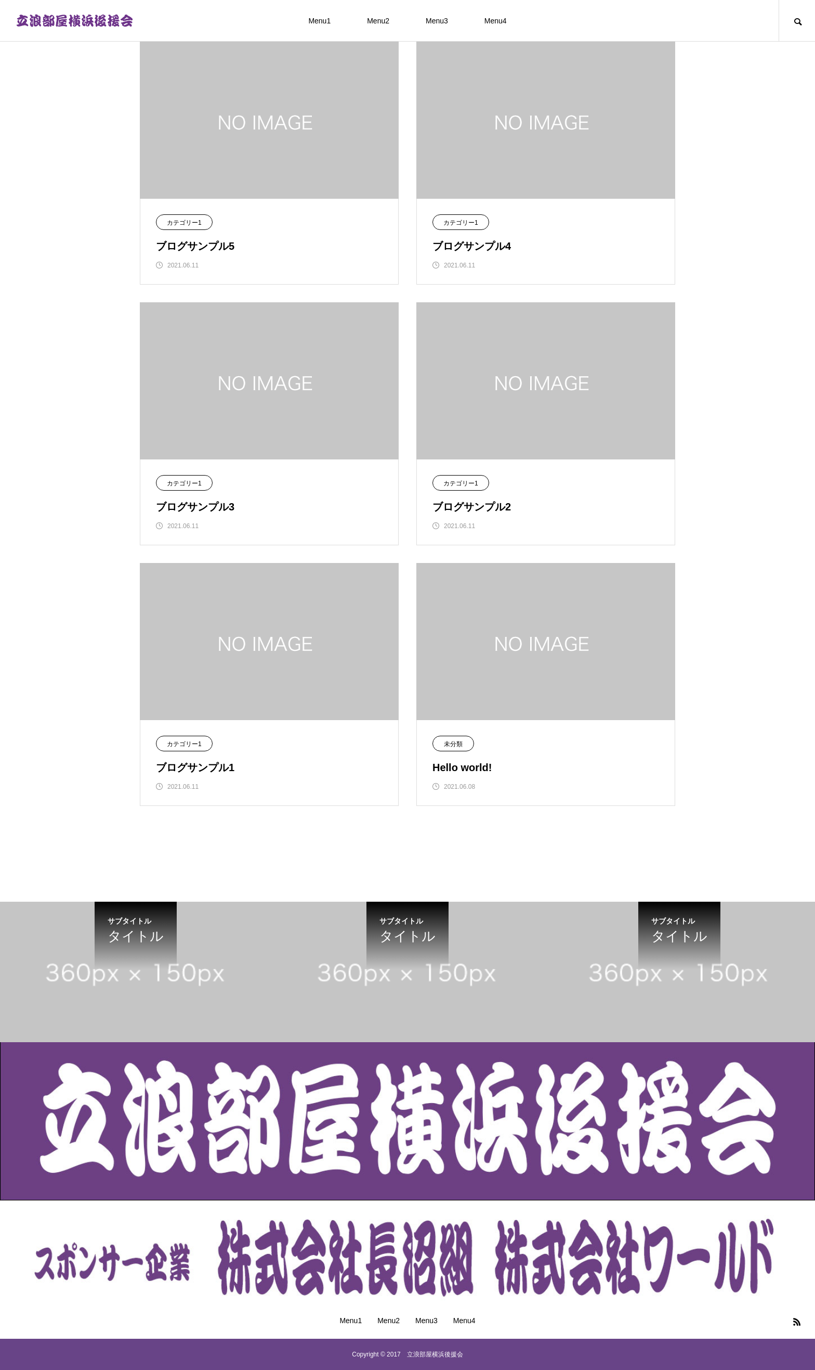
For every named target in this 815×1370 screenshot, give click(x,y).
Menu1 (319, 21)
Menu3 (437, 21)
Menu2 (378, 21)
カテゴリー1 (184, 222)
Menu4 (495, 21)
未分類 (453, 744)
